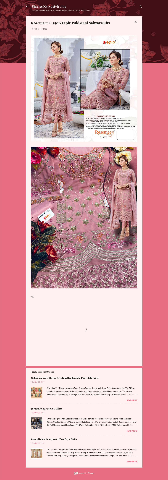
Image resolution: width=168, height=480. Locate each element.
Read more (132, 400)
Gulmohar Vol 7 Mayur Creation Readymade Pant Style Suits (64, 378)
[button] (135, 22)
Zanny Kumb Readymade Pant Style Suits (54, 439)
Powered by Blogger (84, 473)
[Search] (140, 7)
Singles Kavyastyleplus (49, 6)
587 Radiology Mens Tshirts (46, 408)
